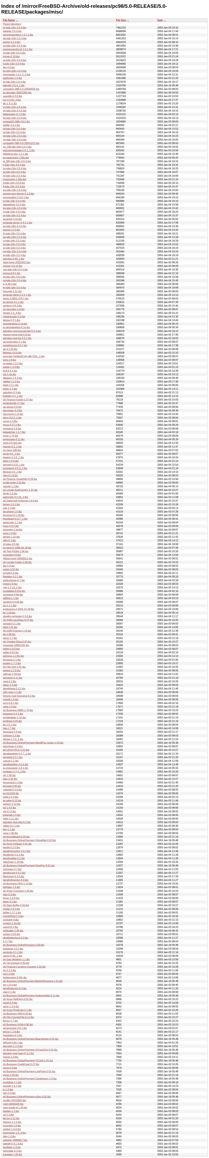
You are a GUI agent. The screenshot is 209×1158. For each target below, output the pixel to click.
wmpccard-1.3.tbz (13, 782)
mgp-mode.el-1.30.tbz (15, 1107)
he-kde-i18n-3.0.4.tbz (14, 118)
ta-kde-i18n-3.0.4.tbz (14, 255)
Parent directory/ (12, 24)
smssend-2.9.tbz (12, 428)
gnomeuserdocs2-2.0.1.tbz (17, 49)
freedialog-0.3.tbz (12, 1035)
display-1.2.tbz (11, 1111)
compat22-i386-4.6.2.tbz (16, 121)
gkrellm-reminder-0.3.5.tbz (17, 616)
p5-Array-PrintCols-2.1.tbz (17, 1010)
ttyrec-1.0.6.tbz (11, 898)
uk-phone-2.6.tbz (12, 407)
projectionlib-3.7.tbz (14, 403)
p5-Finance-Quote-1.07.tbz (18, 399)
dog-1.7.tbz (9, 728)
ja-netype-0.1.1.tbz (13, 302)
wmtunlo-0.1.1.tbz (13, 952)
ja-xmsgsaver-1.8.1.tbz (15, 768)
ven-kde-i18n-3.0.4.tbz (15, 269)
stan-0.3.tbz (9, 894)
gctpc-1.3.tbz (10, 389)
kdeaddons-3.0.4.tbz (14, 204)
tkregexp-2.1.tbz (12, 659)
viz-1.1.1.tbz (9, 605)
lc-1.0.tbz (8, 1089)
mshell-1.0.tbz (11, 699)
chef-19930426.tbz (13, 1104)
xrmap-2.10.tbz (11, 56)
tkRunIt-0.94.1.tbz (13, 1042)
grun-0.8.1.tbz (10, 703)
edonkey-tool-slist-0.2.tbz (17, 822)
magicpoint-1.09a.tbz (14, 179)
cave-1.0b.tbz (10, 833)
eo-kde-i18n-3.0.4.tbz (14, 190)
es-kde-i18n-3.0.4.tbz (14, 45)
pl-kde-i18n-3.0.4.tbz (14, 132)
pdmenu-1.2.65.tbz (13, 656)
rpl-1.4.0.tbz (9, 807)
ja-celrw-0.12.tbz (12, 800)
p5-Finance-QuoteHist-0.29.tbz (20, 479)
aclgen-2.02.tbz (11, 934)
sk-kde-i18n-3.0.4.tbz (14, 60)
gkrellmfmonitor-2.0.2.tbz (16, 851)
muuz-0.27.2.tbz (12, 425)
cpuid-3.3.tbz (10, 1002)
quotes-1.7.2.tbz (12, 663)
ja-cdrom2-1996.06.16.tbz (17, 547)
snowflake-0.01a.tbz (14, 591)
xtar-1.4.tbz (9, 508)
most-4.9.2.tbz (11, 526)
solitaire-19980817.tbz (15, 1140)
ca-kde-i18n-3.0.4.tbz (14, 280)
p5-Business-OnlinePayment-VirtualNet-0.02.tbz (29, 840)
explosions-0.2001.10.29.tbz (18, 609)
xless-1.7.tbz (10, 638)
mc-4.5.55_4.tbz (12, 100)
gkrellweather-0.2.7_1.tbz (17, 753)
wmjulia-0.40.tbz (12, 786)
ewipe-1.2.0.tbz (11, 367)
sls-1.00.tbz (9, 775)
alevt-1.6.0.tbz (11, 461)
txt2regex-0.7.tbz (12, 869)
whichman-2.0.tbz (12, 746)
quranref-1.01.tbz (12, 219)
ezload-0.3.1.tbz (12, 623)
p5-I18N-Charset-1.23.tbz (17, 630)
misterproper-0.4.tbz (14, 316)
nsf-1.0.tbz (9, 974)
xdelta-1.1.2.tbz (11, 381)
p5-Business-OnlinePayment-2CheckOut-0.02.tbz (30, 1049)
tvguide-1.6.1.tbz (12, 1086)
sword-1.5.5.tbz (11, 230)
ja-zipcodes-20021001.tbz (17, 92)
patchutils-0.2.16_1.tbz (15, 497)
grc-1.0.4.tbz (10, 985)
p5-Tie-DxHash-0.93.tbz (16, 963)
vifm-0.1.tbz (9, 540)
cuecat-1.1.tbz (11, 761)
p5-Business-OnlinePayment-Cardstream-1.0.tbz (30, 1078)
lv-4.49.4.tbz (10, 284)
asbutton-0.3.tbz (12, 392)
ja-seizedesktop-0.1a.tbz (16, 327)
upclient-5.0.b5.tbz (13, 602)
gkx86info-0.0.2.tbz (13, 854)
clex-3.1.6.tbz (10, 475)
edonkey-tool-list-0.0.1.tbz (17, 338)
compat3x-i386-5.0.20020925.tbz (21, 89)
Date (160, 20)
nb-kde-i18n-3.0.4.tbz (14, 136)
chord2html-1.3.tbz (13, 916)
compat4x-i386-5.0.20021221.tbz (21, 143)
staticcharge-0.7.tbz (14, 580)
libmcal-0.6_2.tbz (12, 472)
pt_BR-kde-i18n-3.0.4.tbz (17, 161)
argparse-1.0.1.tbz (13, 948)
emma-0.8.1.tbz (11, 273)
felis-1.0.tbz (9, 1136)
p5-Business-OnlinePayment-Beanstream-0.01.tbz (31, 1039)
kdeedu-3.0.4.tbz (12, 31)
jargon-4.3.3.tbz (11, 42)
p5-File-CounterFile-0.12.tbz (18, 1017)
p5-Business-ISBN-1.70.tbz (18, 710)
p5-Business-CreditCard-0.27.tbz (21, 1064)
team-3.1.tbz (10, 901)
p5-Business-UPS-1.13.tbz (17, 883)
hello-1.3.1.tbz (11, 818)
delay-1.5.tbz (10, 685)
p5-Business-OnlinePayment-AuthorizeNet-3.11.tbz (31, 995)
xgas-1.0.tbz (10, 706)
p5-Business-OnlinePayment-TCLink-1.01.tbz (28, 1060)
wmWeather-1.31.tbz (14, 717)
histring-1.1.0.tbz (12, 1122)
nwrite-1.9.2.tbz (11, 909)
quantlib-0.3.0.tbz (12, 96)
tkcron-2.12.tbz (11, 1118)
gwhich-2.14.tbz (11, 804)
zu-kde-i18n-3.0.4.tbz (14, 168)
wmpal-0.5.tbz (11, 573)
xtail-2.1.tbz (9, 992)
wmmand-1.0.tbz (12, 732)
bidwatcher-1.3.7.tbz (14, 432)
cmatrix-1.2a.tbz (12, 923)
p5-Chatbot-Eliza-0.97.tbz (17, 641)
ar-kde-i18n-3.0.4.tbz (14, 215)
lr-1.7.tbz (8, 941)
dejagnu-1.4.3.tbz (12, 378)
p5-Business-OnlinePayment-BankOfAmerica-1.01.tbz (32, 981)
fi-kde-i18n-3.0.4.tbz (14, 186)
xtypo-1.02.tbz (11, 1075)
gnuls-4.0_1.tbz (11, 454)
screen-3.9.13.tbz (12, 266)
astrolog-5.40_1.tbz (13, 258)
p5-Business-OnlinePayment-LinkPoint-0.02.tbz (29, 1071)
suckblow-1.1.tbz (12, 1082)
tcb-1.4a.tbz (9, 374)
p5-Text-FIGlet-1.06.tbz (16, 551)
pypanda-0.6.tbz (12, 555)
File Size (121, 20)
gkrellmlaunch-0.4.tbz (15, 988)
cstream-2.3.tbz (11, 735)
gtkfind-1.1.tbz (11, 598)
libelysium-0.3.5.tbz (13, 876)
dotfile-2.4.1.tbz (11, 125)
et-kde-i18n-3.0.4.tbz (14, 172)
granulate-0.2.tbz (12, 1151)
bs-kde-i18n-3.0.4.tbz (14, 237)
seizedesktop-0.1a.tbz (15, 323)
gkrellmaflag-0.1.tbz (14, 858)
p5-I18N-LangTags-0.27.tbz (18, 620)
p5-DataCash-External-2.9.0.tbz (20, 500)
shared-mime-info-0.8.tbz (17, 334)
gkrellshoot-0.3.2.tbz (14, 688)
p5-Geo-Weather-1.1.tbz (16, 959)
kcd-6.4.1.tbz (10, 370)
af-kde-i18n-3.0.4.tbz (14, 128)
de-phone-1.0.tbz (12, 511)
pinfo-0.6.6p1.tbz (12, 443)
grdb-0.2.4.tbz (10, 797)
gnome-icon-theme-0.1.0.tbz (18, 193)
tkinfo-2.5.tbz (10, 493)
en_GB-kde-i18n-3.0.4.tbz (17, 146)
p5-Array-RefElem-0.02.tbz (18, 999)
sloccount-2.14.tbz (13, 414)
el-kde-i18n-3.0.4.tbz (14, 244)
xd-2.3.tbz (8, 1114)
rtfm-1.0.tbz (9, 1093)
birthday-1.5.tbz (11, 887)
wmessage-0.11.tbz (14, 439)
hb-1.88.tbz (9, 634)
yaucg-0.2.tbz (10, 927)
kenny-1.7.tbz (10, 1021)
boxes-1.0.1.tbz (11, 504)
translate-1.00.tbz (12, 1154)
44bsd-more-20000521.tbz (17, 558)
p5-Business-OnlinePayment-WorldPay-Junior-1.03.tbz (33, 742)
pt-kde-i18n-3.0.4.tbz (14, 82)
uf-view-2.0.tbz (11, 544)
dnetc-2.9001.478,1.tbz (16, 298)
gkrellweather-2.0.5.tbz (15, 764)
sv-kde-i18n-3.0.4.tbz (14, 27)
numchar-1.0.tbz (12, 1125)
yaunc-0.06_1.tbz (12, 956)
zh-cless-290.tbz (12, 450)
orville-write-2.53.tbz (14, 482)
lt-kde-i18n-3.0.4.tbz (14, 183)
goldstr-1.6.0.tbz (12, 1129)
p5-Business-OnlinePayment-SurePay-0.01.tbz (29, 865)
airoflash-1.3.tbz (12, 1147)
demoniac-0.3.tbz (12, 410)
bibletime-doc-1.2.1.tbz (15, 154)
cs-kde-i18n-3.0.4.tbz (14, 107)
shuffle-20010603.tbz (14, 1100)
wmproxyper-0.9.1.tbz (15, 1028)
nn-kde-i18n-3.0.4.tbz (14, 139)
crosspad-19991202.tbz (16, 645)
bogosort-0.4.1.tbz (13, 713)
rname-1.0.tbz (10, 1057)
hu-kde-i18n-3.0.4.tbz (14, 71)
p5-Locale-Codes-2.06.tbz (17, 562)
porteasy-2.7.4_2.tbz (14, 771)
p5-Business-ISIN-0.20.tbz (17, 1013)
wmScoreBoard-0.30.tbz (16, 836)
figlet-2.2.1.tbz (11, 385)
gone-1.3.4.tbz (11, 1006)
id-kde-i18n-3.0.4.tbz (14, 277)
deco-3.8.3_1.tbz (12, 417)
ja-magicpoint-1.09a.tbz (16, 157)
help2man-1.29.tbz (13, 862)
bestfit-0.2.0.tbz (11, 847)
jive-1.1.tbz (9, 829)
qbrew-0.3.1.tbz (11, 320)
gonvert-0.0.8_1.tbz (13, 464)
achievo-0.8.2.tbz (12, 305)
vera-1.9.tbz (9, 360)
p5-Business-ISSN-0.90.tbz (18, 1024)
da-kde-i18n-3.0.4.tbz (14, 38)
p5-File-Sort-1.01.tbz (14, 667)
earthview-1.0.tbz (12, 78)
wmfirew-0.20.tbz (12, 721)
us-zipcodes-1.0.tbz (14, 309)
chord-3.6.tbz (10, 584)
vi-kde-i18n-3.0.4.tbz (14, 240)
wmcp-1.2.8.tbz (11, 1031)
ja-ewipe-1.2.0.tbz (13, 363)
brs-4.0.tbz (9, 67)
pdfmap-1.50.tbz (12, 674)
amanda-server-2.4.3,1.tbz (17, 222)
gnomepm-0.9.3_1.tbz (15, 468)
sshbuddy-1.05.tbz (13, 930)
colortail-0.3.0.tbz (12, 789)
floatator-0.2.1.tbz (12, 576)
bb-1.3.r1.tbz (10, 103)
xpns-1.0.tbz (10, 533)
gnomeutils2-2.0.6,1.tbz (16, 197)
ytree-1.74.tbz (10, 435)
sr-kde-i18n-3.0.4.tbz (14, 248)
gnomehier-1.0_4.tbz (14, 1133)
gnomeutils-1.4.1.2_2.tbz (16, 74)
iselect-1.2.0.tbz (11, 670)
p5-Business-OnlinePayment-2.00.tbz (23, 945)
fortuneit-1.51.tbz (12, 291)
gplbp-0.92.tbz (11, 652)
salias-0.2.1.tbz (11, 825)
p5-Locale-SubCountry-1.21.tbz (20, 490)
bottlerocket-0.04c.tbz (15, 977)
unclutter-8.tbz (11, 919)
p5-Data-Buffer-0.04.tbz (16, 905)
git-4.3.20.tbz (10, 349)
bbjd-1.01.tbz (10, 627)
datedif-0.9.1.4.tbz (13, 1143)
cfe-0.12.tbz (9, 811)
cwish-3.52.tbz (11, 569)
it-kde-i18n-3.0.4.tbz (14, 63)
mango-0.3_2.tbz (12, 446)
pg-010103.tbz (11, 793)
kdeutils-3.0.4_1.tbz (14, 85)
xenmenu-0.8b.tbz (13, 594)
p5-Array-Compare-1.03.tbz (18, 891)
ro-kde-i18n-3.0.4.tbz (14, 175)
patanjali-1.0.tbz (12, 815)
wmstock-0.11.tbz (12, 678)
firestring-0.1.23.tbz (13, 515)
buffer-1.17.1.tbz (12, 912)
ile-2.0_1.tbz (10, 724)
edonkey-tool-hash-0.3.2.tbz (18, 1053)
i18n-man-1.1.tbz (12, 692)
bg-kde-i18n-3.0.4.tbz (14, 208)
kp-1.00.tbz (9, 612)
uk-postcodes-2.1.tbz (14, 342)
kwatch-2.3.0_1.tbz (13, 457)
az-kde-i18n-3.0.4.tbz (14, 226)
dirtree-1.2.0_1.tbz (13, 739)
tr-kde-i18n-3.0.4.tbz (14, 165)
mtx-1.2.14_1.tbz (12, 587)
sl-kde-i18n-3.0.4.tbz (14, 53)
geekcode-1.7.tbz (12, 522)
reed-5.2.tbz (9, 681)
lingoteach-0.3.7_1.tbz (15, 518)
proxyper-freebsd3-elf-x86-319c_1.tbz (24, 356)
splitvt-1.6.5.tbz (11, 649)
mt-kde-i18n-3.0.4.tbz (14, 251)
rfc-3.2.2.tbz (9, 970)
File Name (9, 20)
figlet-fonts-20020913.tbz (16, 262)
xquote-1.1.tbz (11, 486)
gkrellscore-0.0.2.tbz (14, 873)
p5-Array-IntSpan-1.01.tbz (17, 844)
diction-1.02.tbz (11, 537)
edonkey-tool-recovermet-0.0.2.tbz (22, 331)
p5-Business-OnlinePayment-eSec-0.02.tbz (27, 1096)
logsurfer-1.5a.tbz (12, 529)
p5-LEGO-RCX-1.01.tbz (16, 750)
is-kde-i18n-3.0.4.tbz (14, 201)
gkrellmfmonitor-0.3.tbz (15, 880)
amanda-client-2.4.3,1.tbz (17, 295)
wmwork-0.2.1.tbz (12, 757)
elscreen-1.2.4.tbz (13, 1046)
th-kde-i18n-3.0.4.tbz (14, 233)
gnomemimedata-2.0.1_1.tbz (19, 150)
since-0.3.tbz (10, 1068)
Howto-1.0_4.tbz (12, 313)
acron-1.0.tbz (10, 421)
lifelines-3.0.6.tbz (12, 352)
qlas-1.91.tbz (10, 779)
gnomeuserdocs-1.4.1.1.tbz (18, 34)
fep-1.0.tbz (9, 566)
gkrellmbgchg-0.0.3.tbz (15, 937)
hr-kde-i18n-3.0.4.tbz (14, 287)
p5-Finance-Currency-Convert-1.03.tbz (24, 966)
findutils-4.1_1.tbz (12, 396)
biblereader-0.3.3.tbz (14, 114)
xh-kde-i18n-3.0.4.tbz (14, 110)
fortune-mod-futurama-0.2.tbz (19, 696)
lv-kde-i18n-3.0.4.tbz (14, 211)
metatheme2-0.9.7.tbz (15, 345)
